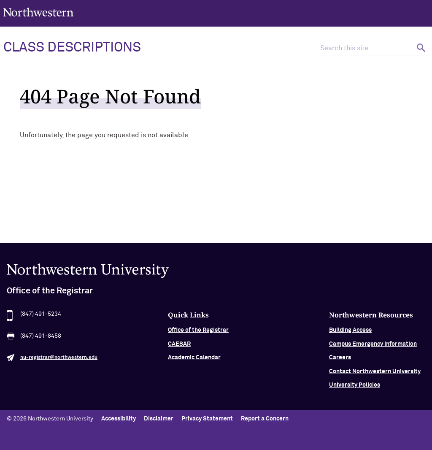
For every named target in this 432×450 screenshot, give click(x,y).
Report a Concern (265, 419)
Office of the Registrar (198, 331)
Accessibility (118, 419)
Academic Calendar (194, 359)
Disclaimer (158, 419)
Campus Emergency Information (373, 345)
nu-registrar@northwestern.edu (58, 358)
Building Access (350, 331)
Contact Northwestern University (375, 372)
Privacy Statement (207, 419)
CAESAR (179, 345)
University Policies (354, 386)
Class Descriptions (72, 47)
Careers (340, 359)
